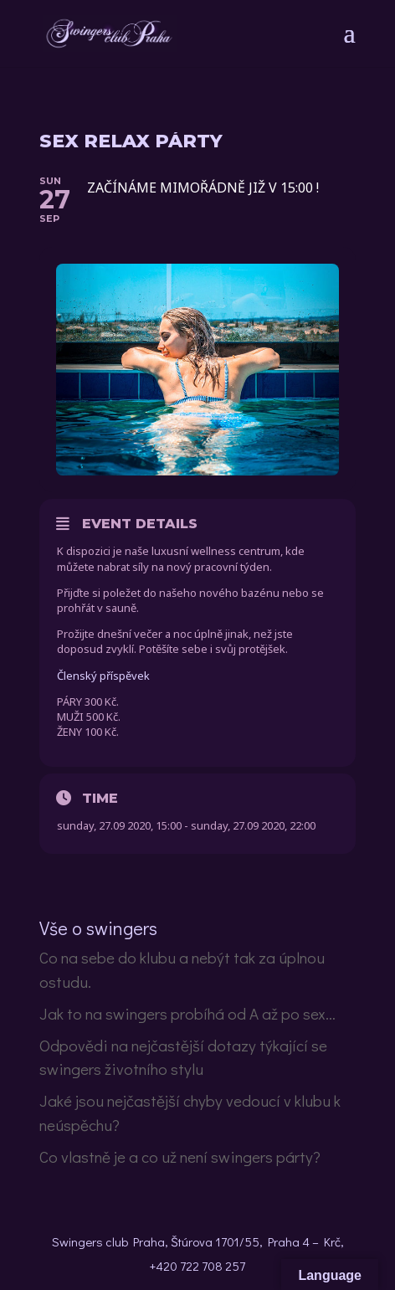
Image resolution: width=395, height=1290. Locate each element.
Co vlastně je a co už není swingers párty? (180, 1156)
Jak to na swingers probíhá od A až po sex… (187, 1013)
